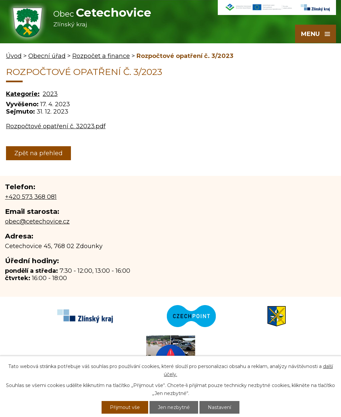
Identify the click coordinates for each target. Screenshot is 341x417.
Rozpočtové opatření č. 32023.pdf (56, 126)
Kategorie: (23, 94)
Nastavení (219, 407)
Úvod (14, 56)
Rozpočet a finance (101, 56)
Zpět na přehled (38, 153)
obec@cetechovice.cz (37, 221)
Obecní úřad (47, 56)
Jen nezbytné (174, 407)
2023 (50, 94)
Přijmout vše (125, 407)
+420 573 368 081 (31, 197)
